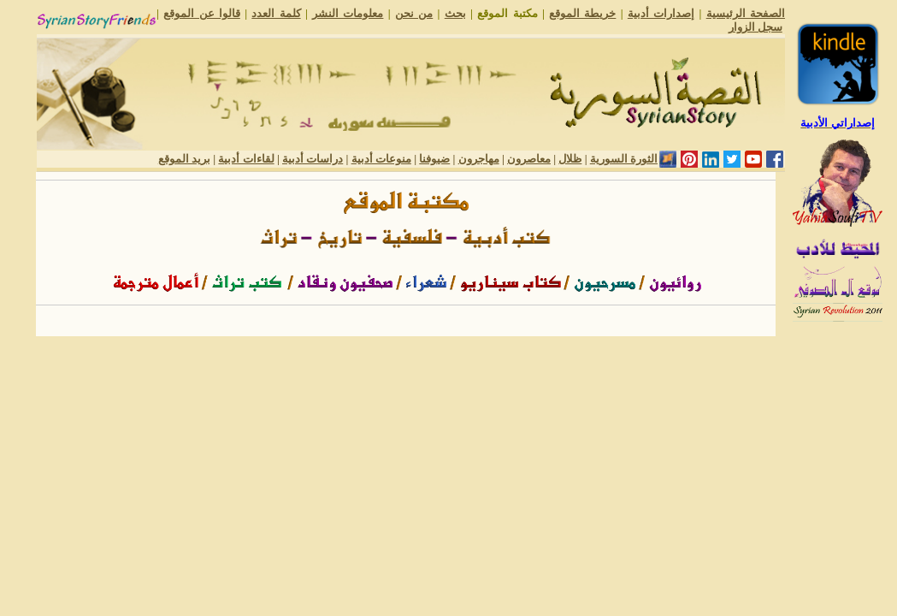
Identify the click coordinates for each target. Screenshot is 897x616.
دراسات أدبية (312, 158)
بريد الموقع (184, 158)
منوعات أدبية (381, 158)
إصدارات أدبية (661, 13)
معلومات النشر (347, 13)
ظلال (569, 158)
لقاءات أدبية (246, 158)
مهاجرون (478, 158)
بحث (455, 13)
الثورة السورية (624, 158)
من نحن (414, 13)
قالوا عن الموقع (201, 13)
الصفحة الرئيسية (745, 13)
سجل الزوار (755, 27)
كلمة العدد (275, 13)
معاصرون (529, 158)
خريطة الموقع (582, 13)
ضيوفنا (434, 158)
